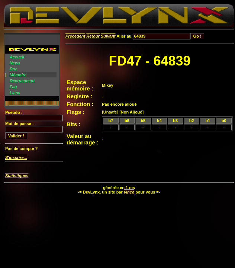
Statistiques (16, 175)
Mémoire (18, 75)
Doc (13, 69)
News (15, 63)
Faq (13, 86)
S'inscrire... (16, 157)
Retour (92, 36)
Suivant (108, 36)
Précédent (75, 36)
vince (129, 192)
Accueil (17, 57)
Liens (15, 92)
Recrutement (22, 81)
